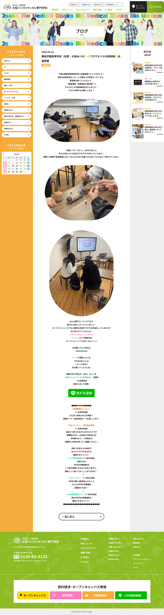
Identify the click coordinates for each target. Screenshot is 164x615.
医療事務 (7, 79)
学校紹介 (55, 9)
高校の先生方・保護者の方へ (14, 116)
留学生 (6, 104)
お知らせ (7, 61)
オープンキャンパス (140, 6)
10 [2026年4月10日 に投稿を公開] (25, 163)
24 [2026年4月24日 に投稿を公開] (25, 169)
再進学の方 (86, 4)
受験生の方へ (8, 110)
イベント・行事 (9, 98)
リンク (135, 567)
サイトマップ (138, 563)
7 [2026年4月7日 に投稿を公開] (13, 163)
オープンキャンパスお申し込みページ (81, 341)
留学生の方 (99, 4)
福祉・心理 (8, 85)
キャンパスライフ (83, 9)
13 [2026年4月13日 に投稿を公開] (9, 166)
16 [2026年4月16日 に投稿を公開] (21, 166)
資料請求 (157, 6)
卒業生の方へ (8, 128)
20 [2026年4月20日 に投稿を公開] (9, 169)
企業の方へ (8, 122)
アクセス (119, 9)
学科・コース (67, 9)
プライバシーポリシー (141, 559)
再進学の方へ (114, 555)
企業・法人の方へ (115, 547)
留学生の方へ (114, 559)
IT (4, 67)
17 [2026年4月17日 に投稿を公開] (25, 166)
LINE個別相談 (129, 595)
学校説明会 (96, 595)
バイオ (6, 73)
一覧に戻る (68, 516)
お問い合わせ (138, 538)
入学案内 (108, 9)
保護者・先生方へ (115, 543)
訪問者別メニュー (113, 4)
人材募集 (136, 555)
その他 (6, 135)
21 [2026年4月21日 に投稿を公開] (13, 169)
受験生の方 (74, 4)
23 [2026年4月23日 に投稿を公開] (21, 169)
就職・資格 (97, 9)
